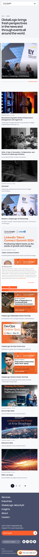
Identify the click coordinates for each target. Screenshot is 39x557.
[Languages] (11, 542)
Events (8, 16)
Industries (7, 501)
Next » (25, 486)
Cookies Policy (22, 278)
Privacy (3, 549)
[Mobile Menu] (35, 4)
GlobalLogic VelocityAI (13, 505)
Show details (31, 282)
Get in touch (7, 533)
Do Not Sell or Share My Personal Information (19, 290)
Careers (6, 517)
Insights (6, 509)
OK (9, 287)
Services (6, 497)
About (3, 16)
